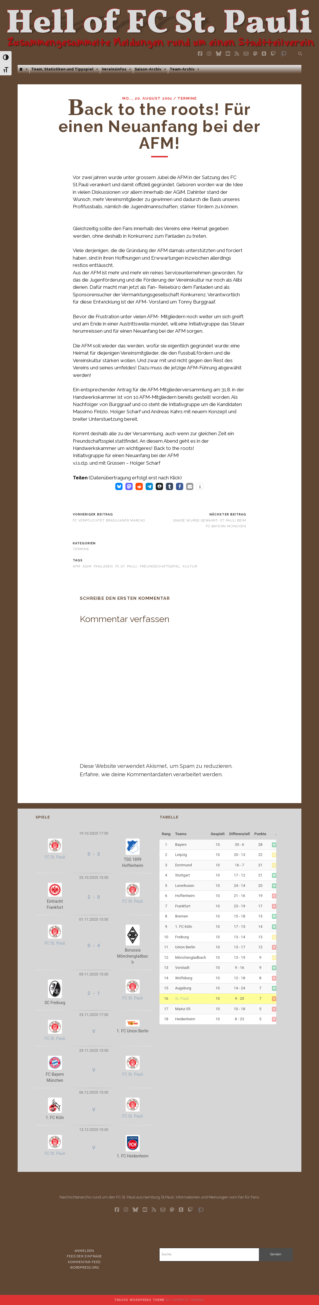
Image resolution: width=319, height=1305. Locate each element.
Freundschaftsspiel (160, 566)
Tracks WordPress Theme (139, 1300)
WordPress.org (84, 1267)
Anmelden (84, 1250)
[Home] (23, 69)
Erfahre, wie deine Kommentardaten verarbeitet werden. (151, 774)
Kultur (190, 566)
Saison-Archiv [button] (151, 69)
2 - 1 (94, 993)
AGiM (87, 566)
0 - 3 (94, 854)
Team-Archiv (185, 69)
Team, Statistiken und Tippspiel (65, 69)
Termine (187, 98)
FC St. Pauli (126, 566)
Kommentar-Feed (84, 1262)
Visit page (159, 25)
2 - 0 (94, 897)
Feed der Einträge (84, 1256)
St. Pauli (182, 998)
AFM (76, 566)
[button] (119, 486)
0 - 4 (94, 945)
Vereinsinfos (117, 69)
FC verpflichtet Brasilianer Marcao (109, 520)
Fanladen (103, 566)
